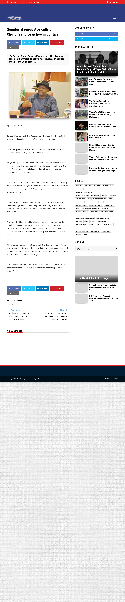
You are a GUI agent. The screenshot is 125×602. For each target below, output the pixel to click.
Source (10, 281)
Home (107, 378)
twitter (38, 2)
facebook (29, 2)
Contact (115, 378)
